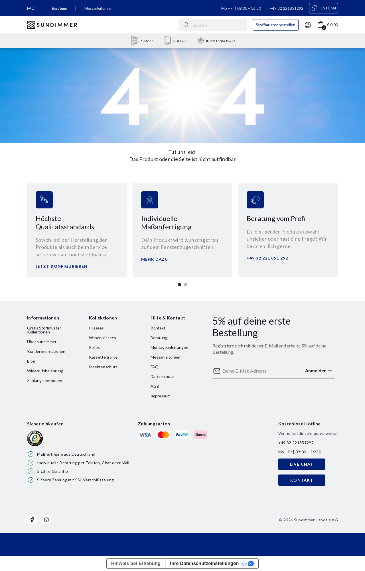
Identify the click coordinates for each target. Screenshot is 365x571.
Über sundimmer (41, 341)
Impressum (161, 395)
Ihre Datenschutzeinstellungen (204, 563)
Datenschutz (162, 376)
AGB (155, 386)
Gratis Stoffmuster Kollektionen (44, 329)
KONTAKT (301, 480)
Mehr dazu (154, 259)
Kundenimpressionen (46, 351)
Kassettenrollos (103, 357)
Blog (31, 361)
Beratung (59, 8)
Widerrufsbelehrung (45, 370)
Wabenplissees (102, 337)
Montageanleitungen (169, 347)
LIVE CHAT (301, 464)
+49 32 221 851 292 (267, 258)
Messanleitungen (98, 8)
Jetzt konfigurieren (62, 266)
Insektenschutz (103, 366)
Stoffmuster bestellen (275, 24)
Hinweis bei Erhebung (136, 563)
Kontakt (158, 327)
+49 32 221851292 (286, 8)
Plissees (96, 327)
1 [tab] (179, 284)
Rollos (94, 347)
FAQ (31, 8)
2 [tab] (185, 284)
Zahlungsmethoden (44, 380)
